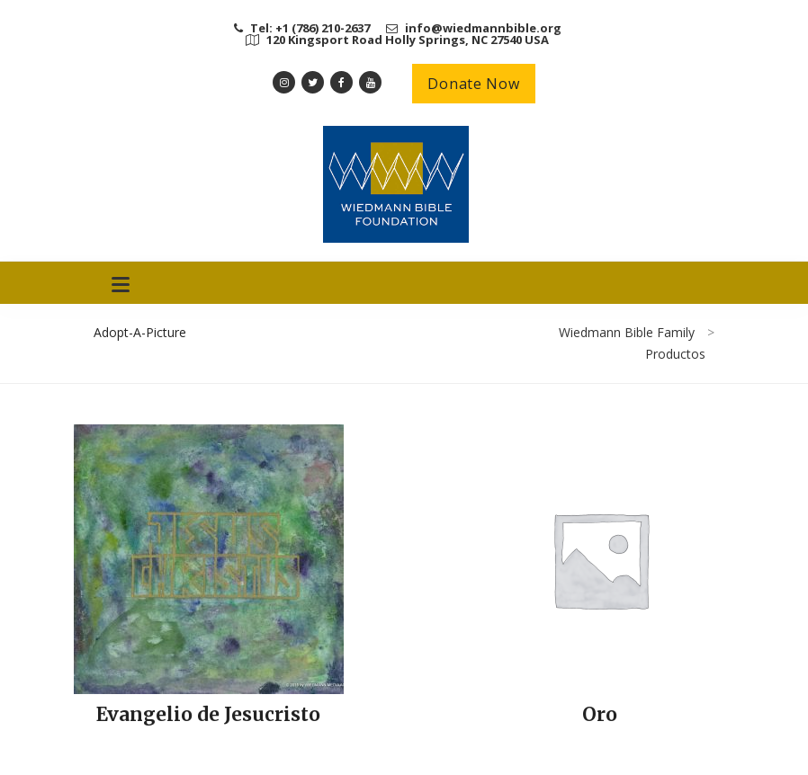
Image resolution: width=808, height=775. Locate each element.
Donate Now (473, 84)
